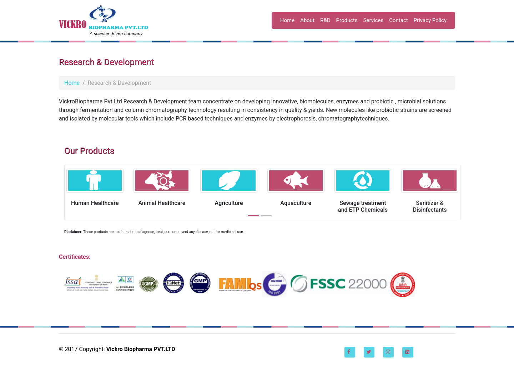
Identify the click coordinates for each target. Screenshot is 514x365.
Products (346, 20)
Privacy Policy (430, 20)
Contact (398, 20)
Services (373, 20)
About (307, 20)
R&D (325, 20)
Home (287, 20)
